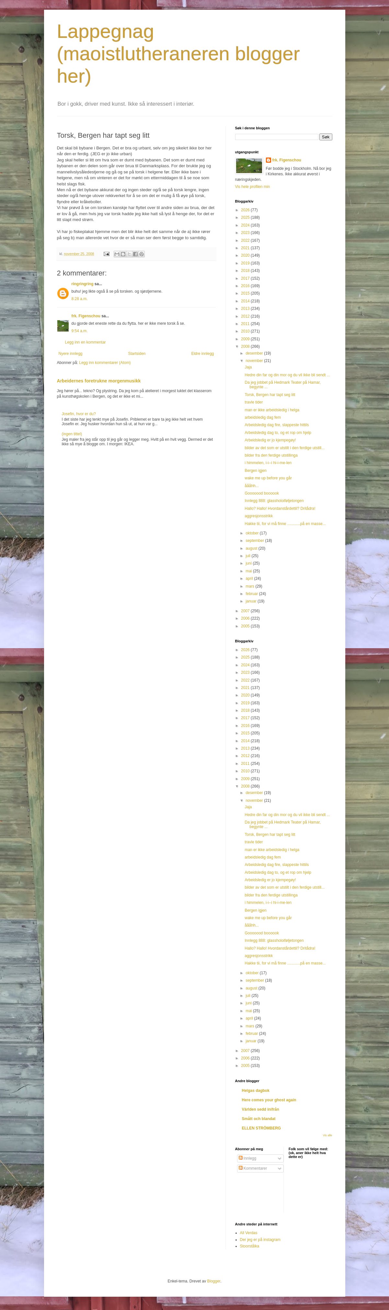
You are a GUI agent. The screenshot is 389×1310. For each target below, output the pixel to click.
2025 (246, 217)
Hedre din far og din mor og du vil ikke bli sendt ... (287, 375)
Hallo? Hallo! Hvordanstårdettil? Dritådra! (280, 508)
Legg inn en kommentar (85, 342)
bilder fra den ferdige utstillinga (271, 455)
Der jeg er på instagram (260, 1239)
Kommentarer (253, 1168)
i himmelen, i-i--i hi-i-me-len (268, 463)
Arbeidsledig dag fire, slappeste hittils (277, 425)
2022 (246, 240)
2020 (246, 255)
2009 (246, 339)
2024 (246, 225)
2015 (246, 293)
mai (249, 571)
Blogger (214, 1281)
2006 (246, 618)
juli (248, 556)
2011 (246, 324)
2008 (246, 346)
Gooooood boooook (262, 493)
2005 (246, 626)
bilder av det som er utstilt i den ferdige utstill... (285, 448)
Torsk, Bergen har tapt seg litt (270, 394)
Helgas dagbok (255, 1090)
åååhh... (251, 486)
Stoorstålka (249, 1246)
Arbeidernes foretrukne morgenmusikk (99, 380)
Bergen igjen (255, 470)
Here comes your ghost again (269, 1100)
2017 (246, 278)
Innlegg (248, 1158)
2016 (246, 286)
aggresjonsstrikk (259, 516)
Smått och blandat (259, 1119)
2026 (246, 210)
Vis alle (327, 1135)
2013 (246, 308)
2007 (246, 611)
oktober (252, 533)
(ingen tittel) (72, 434)
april (250, 578)
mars (250, 586)
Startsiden (136, 353)
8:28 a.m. (80, 299)
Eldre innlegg (202, 353)
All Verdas (248, 1233)
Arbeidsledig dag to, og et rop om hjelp (278, 432)
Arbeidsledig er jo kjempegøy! (270, 440)
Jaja (248, 367)
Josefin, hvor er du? (79, 414)
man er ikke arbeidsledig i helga (272, 410)
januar (251, 601)
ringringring (83, 284)
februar (252, 593)
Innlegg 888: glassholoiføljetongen (274, 500)
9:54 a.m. (80, 331)
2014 (246, 301)
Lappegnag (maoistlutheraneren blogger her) (178, 53)
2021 (246, 248)
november (255, 360)
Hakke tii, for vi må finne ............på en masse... (285, 523)
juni (249, 563)
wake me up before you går (268, 478)
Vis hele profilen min (252, 186)
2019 (246, 263)
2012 (246, 316)
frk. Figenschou (86, 316)
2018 (246, 270)
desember (255, 353)
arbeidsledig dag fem (262, 417)
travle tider (254, 402)
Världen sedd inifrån (260, 1109)
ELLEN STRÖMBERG (261, 1128)
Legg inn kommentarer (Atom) (105, 362)
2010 (246, 331)
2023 (246, 232)
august (252, 548)
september (255, 540)
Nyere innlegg (71, 353)
